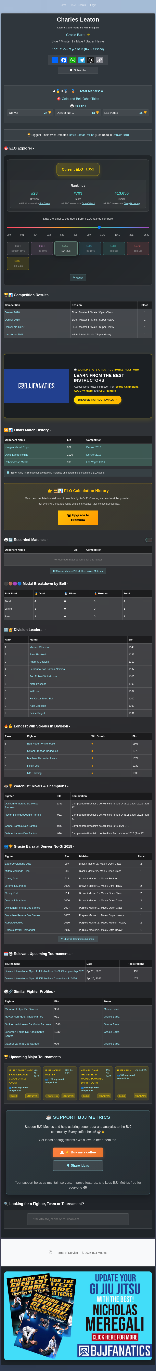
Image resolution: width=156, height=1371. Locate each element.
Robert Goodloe (14, 925)
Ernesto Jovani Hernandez (20, 932)
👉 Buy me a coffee (78, 1157)
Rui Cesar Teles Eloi (41, 701)
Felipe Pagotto (38, 716)
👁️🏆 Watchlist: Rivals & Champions (36, 789)
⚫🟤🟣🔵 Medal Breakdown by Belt (36, 587)
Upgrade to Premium (78, 520)
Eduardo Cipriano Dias (18, 866)
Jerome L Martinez (15, 888)
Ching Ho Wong (132, 204)
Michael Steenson (40, 650)
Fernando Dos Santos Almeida (47, 672)
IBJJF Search (78, 5)
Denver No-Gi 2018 (16, 329)
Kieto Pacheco (38, 686)
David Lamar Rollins (16, 457)
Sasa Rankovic (38, 657)
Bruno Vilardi (88, 204)
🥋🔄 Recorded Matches (26, 542)
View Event (32, 1100)
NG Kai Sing (34, 776)
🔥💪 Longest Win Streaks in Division (37, 729)
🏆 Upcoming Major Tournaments (33, 1061)
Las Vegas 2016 (14, 336)
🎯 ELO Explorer (19, 149)
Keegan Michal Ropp (17, 449)
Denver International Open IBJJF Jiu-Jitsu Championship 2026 (41, 982)
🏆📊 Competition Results (27, 297)
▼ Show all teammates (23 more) (78, 942)
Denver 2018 (12, 314)
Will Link (34, 694)
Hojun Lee (33, 768)
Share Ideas (78, 1170)
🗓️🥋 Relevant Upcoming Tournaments (38, 958)
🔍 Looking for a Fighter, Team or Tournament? (45, 1209)
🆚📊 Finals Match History (27, 432)
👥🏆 (39, 850)
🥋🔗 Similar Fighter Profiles (29, 995)
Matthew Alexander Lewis (42, 761)
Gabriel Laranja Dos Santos (21, 829)
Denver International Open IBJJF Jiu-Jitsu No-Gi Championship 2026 (44, 974)
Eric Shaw (44, 204)
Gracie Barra (76, 36)
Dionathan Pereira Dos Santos (22, 911)
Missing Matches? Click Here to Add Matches (78, 573)
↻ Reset (77, 279)
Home (62, 5)
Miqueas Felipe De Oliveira (21, 1012)
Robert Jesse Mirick (16, 464)
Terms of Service (67, 1257)
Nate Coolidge (38, 708)
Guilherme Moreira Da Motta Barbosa (28, 1028)
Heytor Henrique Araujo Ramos (23, 817)
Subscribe (78, 71)
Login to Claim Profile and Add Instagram (78, 28)
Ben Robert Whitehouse (43, 679)
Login (94, 5)
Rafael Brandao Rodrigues (42, 753)
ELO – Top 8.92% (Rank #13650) (77, 50)
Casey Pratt (11, 881)
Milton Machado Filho (17, 874)
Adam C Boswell (39, 664)
